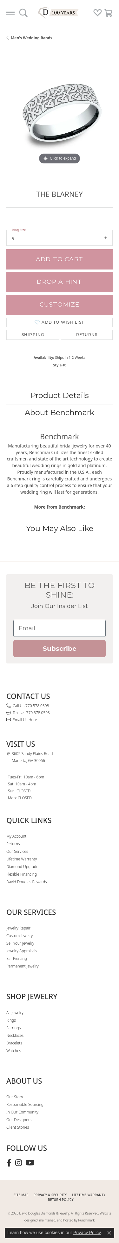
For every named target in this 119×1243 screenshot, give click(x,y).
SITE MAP (21, 1195)
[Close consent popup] (109, 1233)
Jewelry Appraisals (21, 951)
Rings (11, 1020)
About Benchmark (59, 412)
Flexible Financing (21, 874)
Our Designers (18, 1119)
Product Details (59, 395)
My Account (16, 836)
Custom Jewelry (19, 935)
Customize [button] (60, 304)
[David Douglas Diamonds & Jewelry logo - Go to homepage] (59, 12)
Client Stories (17, 1127)
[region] (59, 113)
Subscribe (59, 648)
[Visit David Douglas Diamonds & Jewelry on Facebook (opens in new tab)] (9, 1163)
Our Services (17, 851)
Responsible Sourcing (24, 1104)
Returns (86, 334)
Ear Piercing (16, 958)
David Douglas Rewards (26, 882)
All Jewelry (14, 1012)
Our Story (14, 1097)
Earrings (13, 1028)
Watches (13, 1050)
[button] (23, 12)
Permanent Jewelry (22, 966)
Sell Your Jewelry (20, 943)
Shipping (33, 334)
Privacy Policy (87, 1232)
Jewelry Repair (18, 928)
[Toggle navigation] (10, 12)
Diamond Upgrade (22, 866)
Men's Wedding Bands (31, 38)
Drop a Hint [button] (59, 281)
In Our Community (22, 1112)
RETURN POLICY (61, 1199)
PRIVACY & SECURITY (50, 1195)
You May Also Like (59, 528)
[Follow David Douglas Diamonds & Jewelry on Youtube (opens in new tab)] (30, 1163)
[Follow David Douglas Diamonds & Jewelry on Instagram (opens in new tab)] (18, 1163)
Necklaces (14, 1035)
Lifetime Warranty (21, 859)
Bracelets (14, 1043)
